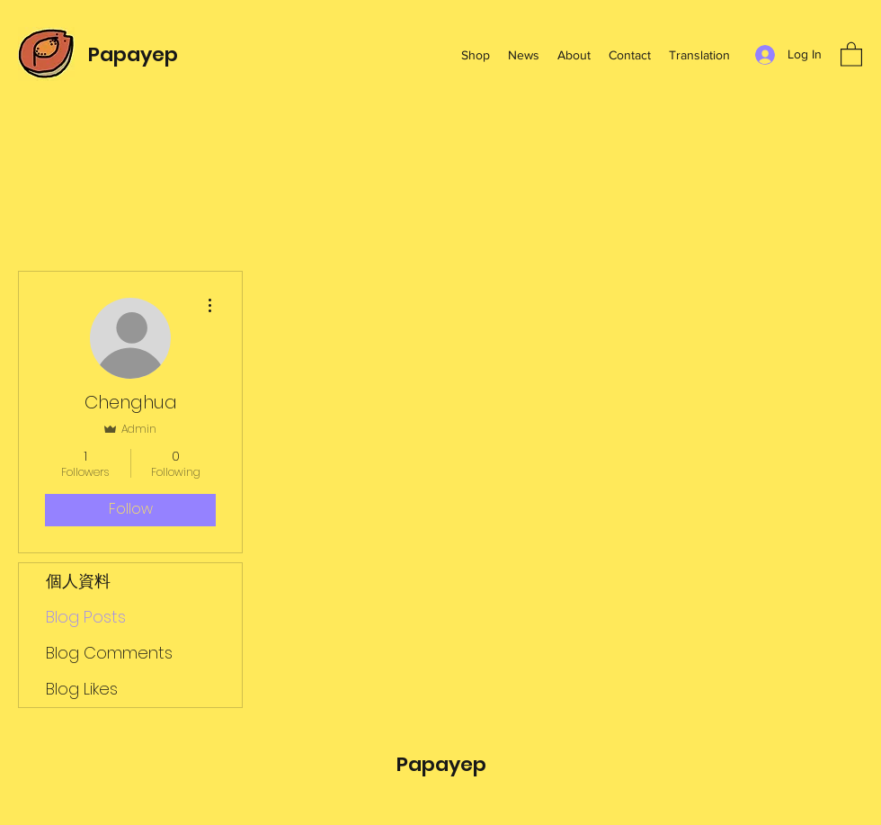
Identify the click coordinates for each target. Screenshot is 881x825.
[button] (851, 53)
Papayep (133, 54)
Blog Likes (82, 688)
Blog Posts (86, 616)
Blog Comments (109, 652)
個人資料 (78, 580)
